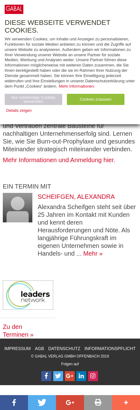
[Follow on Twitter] (58, 376)
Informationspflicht (110, 348)
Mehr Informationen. (77, 86)
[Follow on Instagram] (93, 376)
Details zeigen (19, 110)
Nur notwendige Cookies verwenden (34, 99)
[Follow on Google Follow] (70, 376)
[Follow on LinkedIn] (81, 376)
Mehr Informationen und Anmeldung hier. (59, 160)
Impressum (17, 348)
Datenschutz (64, 348)
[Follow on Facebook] (46, 376)
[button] (14, 402)
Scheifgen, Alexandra (76, 196)
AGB (39, 348)
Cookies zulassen (95, 99)
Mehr (90, 253)
